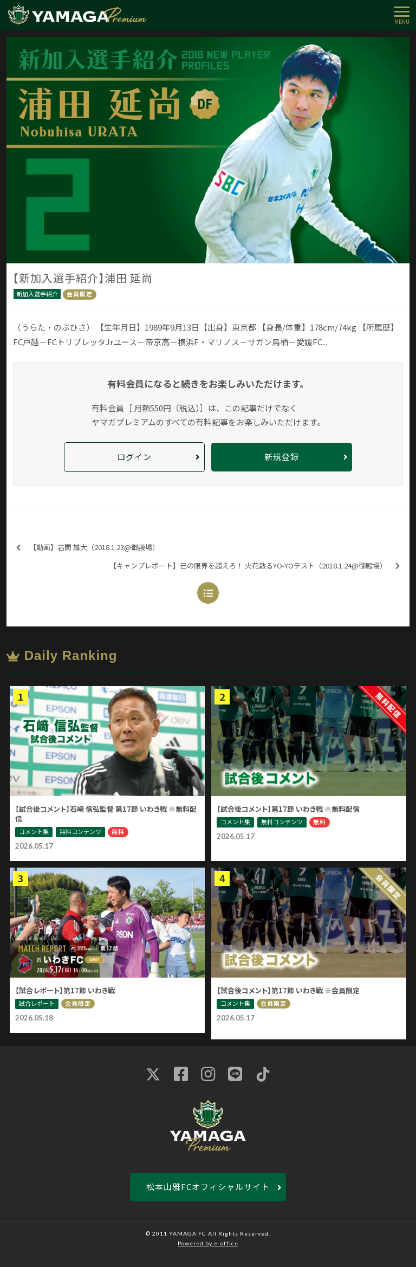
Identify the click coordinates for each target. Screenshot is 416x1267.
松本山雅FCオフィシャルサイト (208, 1186)
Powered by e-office (208, 1243)
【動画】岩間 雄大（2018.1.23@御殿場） (87, 547)
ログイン (134, 456)
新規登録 (281, 456)
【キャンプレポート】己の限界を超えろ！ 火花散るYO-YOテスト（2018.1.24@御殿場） (254, 566)
